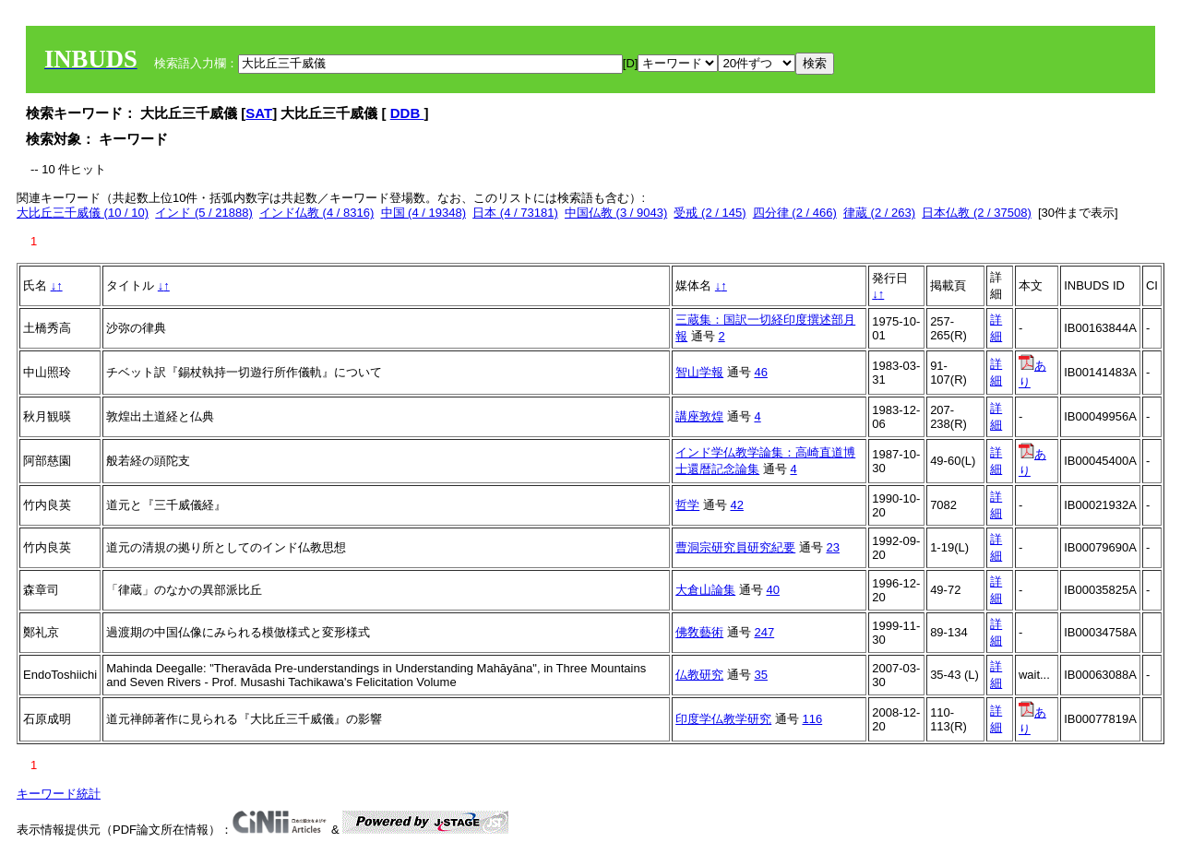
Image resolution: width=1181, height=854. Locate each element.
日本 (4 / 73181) (515, 212)
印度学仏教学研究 (723, 719)
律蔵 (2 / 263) (879, 212)
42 (736, 505)
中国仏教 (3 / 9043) (616, 212)
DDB (407, 113)
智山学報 (699, 372)
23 (832, 547)
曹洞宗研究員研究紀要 (735, 547)
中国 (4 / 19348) (424, 212)
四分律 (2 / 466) (795, 212)
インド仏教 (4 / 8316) (316, 212)
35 (760, 675)
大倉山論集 (705, 590)
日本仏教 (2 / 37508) (977, 212)
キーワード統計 (59, 794)
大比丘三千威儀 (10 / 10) (83, 212)
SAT (258, 113)
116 (812, 719)
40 (772, 590)
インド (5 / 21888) (204, 212)
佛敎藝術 (699, 632)
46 (760, 372)
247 (764, 632)
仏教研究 (699, 675)
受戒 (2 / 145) (710, 212)
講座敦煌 (699, 416)
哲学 (687, 505)
